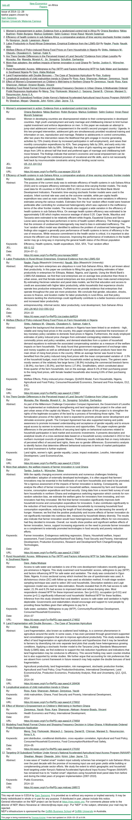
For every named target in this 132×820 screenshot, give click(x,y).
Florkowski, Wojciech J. (68, 91)
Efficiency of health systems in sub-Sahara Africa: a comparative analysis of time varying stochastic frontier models (68, 37)
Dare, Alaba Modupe (44, 72)
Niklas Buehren (51, 112)
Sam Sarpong (8, 18)
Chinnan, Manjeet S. (115, 91)
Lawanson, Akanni (39, 40)
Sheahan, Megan (19, 100)
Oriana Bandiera (110, 31)
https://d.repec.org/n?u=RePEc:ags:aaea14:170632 (52, 702)
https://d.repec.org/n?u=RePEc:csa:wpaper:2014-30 (52, 171)
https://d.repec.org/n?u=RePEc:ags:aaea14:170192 (52, 749)
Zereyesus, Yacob (118, 78)
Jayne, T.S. (68, 100)
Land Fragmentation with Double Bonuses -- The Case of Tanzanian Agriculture (49, 75)
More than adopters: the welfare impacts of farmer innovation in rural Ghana (47, 62)
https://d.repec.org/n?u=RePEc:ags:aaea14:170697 (52, 393)
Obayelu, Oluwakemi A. (18, 53)
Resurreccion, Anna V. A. (19, 94)
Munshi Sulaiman (94, 34)
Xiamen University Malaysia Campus (21, 21)
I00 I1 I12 (29, 247)
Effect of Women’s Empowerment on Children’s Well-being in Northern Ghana (48, 81)
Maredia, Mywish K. (32, 59)
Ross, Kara (79, 78)
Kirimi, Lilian (54, 100)
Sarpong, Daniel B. (92, 91)
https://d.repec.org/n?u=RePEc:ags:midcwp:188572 (52, 787)
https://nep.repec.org (73, 801)
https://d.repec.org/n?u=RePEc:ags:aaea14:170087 (52, 552)
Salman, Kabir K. (42, 53)
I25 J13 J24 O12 (33, 164)
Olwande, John (38, 100)
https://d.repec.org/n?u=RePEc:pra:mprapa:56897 (51, 255)
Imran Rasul (77, 34)
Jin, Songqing (52, 59)
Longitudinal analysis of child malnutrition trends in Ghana (37, 78)
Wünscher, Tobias (54, 470)
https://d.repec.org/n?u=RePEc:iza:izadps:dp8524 (51, 316)
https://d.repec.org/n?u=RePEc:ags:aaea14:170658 (52, 721)
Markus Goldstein (43, 34)
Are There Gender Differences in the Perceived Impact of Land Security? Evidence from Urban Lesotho (62, 56)
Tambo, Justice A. (101, 62)
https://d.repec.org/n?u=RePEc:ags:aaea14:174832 (52, 619)
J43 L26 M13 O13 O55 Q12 (39, 309)
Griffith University (84, 811)
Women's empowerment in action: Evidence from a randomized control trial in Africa (51, 31)
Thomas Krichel (38, 817)
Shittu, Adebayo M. (112, 50)
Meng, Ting (48, 91)
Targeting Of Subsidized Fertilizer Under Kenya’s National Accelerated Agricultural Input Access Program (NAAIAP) (68, 97)
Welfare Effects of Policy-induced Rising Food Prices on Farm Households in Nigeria (51, 50)
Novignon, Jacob (19, 40)
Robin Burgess (25, 34)
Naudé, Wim (72, 262)
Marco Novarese (28, 805)
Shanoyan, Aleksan (96, 78)
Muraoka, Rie (13, 59)
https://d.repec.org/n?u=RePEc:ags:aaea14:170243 (52, 463)
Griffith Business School (59, 811)
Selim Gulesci (62, 34)
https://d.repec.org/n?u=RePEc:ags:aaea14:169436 (52, 683)
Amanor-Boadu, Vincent (41, 85)
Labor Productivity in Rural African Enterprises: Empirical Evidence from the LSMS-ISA (53, 43)
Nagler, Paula (111, 43)
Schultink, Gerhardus (72, 59)
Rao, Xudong (103, 75)
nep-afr (6, 5)
